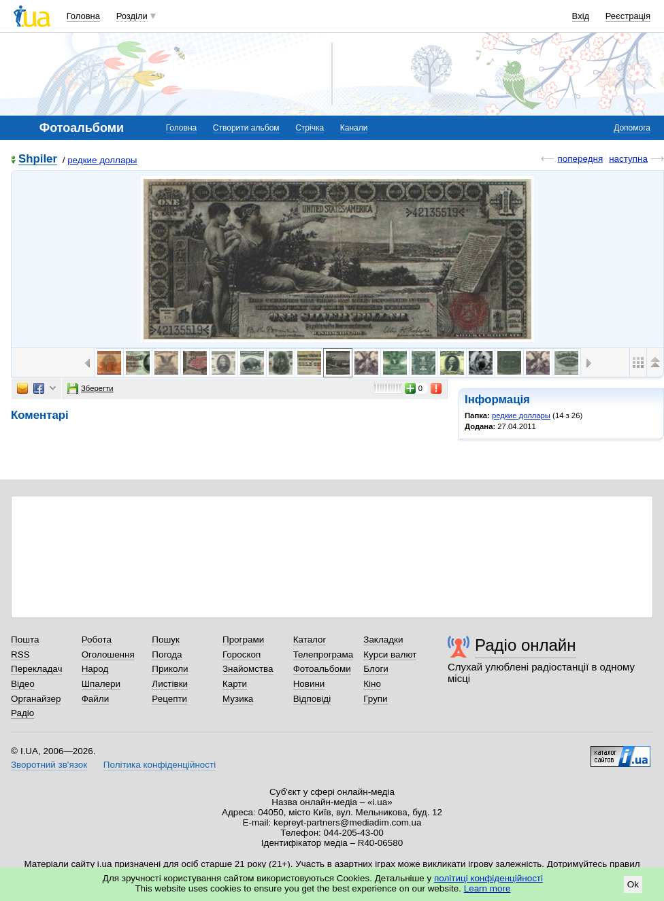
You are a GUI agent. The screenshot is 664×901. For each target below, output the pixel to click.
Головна (83, 16)
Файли (96, 699)
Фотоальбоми (322, 669)
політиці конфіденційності (488, 878)
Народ (95, 669)
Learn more (487, 888)
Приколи (170, 669)
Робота (97, 639)
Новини (309, 684)
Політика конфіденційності (159, 765)
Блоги (375, 669)
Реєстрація (627, 16)
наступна (628, 159)
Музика (237, 699)
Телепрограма (323, 654)
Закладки (383, 639)
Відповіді (312, 699)
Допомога (632, 128)
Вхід (581, 16)
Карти (234, 684)
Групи (375, 699)
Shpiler (37, 159)
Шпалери (101, 684)
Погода (167, 654)
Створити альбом (246, 128)
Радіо (22, 713)
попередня (580, 159)
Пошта (25, 639)
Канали (354, 128)
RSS (20, 654)
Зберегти (90, 388)
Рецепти (169, 699)
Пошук (166, 639)
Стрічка (309, 128)
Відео (23, 684)
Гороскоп (241, 654)
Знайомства (247, 669)
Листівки (170, 684)
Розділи (132, 16)
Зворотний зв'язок (49, 765)
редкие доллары (102, 160)
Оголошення (108, 654)
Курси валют (389, 654)
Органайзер (36, 699)
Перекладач (36, 669)
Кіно (372, 684)
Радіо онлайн (525, 645)
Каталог (310, 639)
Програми (243, 639)
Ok (633, 884)
